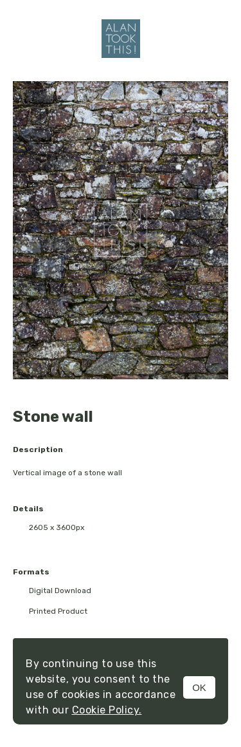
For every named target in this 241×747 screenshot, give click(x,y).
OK (199, 687)
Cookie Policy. (107, 710)
